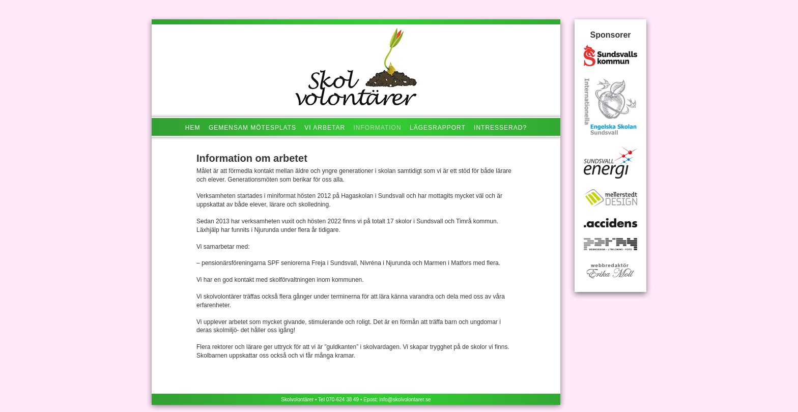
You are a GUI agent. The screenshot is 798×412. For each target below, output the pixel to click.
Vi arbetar (324, 127)
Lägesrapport (438, 127)
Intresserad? (500, 127)
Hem (193, 127)
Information (378, 127)
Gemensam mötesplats (252, 127)
